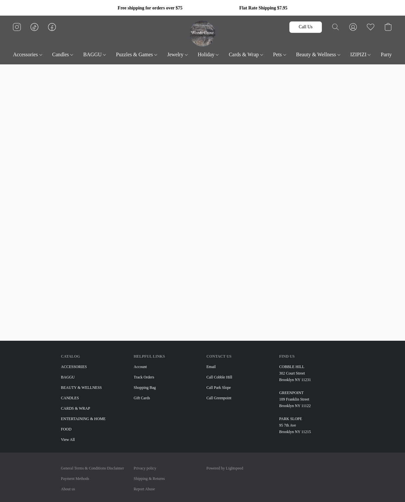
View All (68, 439)
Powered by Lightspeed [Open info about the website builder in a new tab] (225, 468)
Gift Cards (142, 398)
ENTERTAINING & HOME (83, 418)
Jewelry (177, 54)
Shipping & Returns (149, 478)
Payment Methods (75, 478)
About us (68, 489)
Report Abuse (144, 489)
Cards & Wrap (246, 54)
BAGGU (94, 54)
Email (211, 366)
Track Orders (144, 377)
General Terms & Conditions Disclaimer (92, 468)
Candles (62, 54)
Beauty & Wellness (318, 54)
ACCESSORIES (74, 366)
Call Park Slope (219, 387)
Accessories (27, 54)
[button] (202, 33)
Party (388, 54)
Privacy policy (145, 468)
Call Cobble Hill (219, 377)
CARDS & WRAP (75, 408)
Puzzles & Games (136, 54)
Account (140, 366)
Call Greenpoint (219, 398)
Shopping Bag (145, 387)
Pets (279, 54)
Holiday (208, 54)
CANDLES (70, 398)
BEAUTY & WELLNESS (81, 387)
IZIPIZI (360, 54)
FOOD (66, 429)
